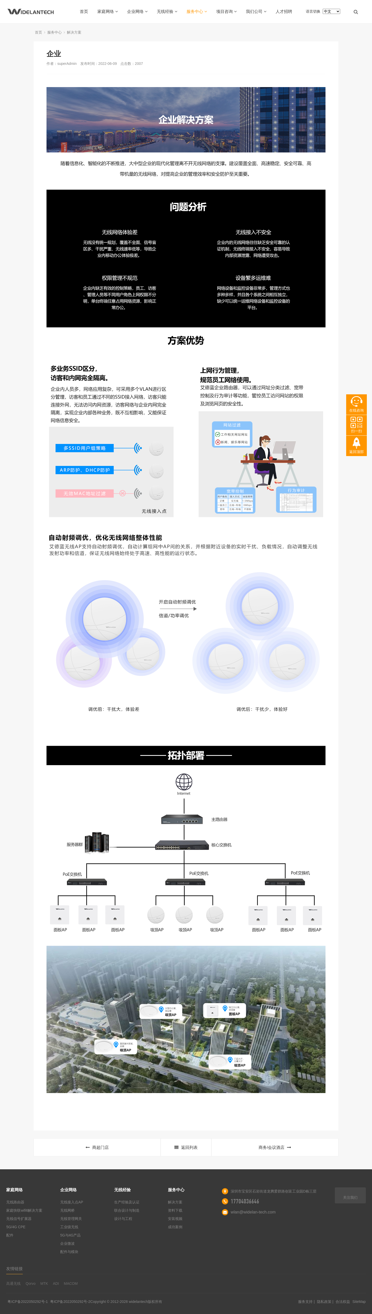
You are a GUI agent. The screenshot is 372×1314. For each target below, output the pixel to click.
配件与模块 (69, 1252)
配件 (9, 1235)
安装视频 (175, 1219)
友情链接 (14, 1268)
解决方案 (74, 32)
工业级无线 (69, 1227)
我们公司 (256, 11)
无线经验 (167, 11)
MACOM (71, 1283)
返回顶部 (356, 452)
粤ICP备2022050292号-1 (27, 1302)
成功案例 (175, 1227)
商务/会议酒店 (275, 1147)
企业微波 (67, 1243)
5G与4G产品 (70, 1235)
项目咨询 (226, 11)
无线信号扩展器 (19, 1219)
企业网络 (137, 11)
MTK (44, 1283)
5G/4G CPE (15, 1227)
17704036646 (245, 1201)
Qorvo (30, 1283)
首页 (84, 11)
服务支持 (306, 1302)
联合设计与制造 (127, 1210)
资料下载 (175, 1210)
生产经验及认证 (127, 1202)
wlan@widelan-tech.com (253, 1212)
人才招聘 (284, 11)
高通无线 (13, 1283)
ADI (56, 1283)
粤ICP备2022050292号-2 (70, 1302)
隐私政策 (324, 1302)
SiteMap (359, 1302)
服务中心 (197, 11)
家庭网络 (107, 11)
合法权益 (343, 1302)
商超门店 (97, 1147)
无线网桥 (67, 1210)
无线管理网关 (71, 1219)
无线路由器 (15, 1202)
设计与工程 (123, 1219)
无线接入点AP (71, 1202)
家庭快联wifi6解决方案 (24, 1210)
